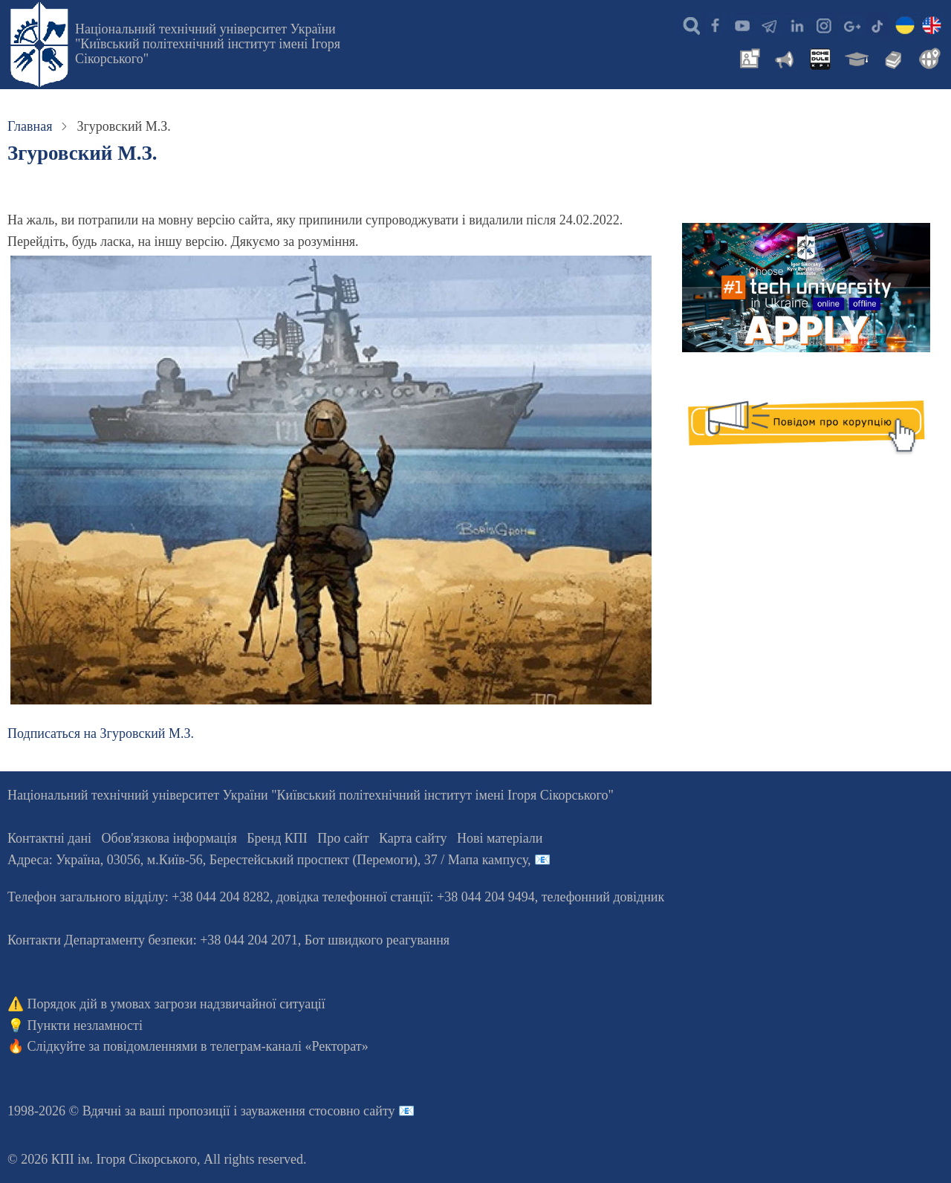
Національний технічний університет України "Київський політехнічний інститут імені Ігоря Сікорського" (207, 44)
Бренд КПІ (277, 838)
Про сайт (343, 838)
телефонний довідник (603, 896)
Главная (29, 126)
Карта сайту (413, 838)
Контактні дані (49, 838)
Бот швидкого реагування (377, 940)
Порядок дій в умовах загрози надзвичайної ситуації (176, 1003)
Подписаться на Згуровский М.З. (100, 733)
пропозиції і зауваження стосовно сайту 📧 (292, 1110)
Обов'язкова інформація (169, 838)
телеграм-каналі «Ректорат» (289, 1046)
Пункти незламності (85, 1025)
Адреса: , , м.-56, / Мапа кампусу (267, 859)
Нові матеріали (499, 838)
